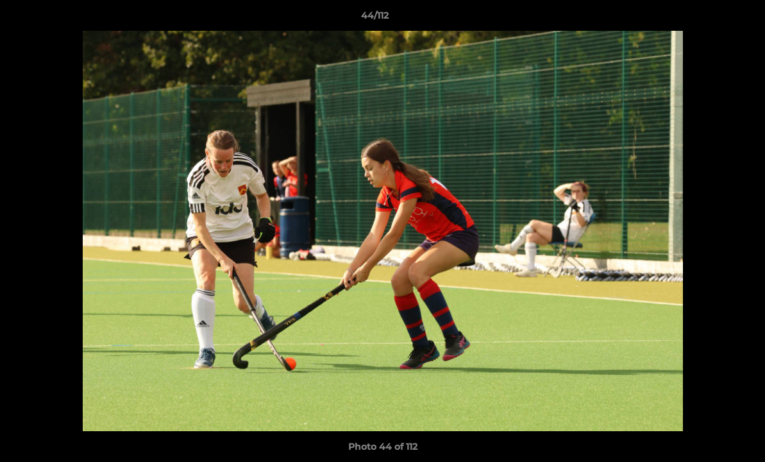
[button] (711, 18)
